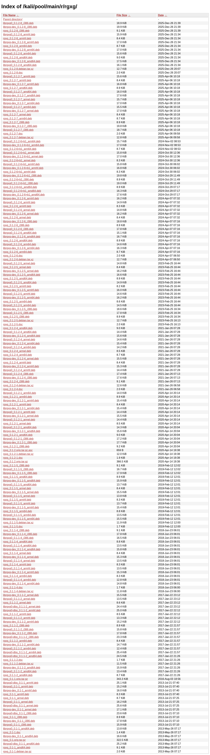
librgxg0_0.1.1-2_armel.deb (19, 598)
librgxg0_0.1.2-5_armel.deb (19, 263)
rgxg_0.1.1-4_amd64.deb (17, 541)
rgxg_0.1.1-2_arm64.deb (17, 640)
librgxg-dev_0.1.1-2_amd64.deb (21, 667)
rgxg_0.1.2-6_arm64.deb (17, 251)
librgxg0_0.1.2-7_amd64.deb (20, 91)
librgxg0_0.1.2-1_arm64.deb (19, 393)
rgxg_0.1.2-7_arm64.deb (17, 118)
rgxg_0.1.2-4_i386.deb (16, 381)
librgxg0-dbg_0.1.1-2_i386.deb (21, 637)
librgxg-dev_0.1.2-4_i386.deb (20, 377)
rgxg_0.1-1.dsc (12, 732)
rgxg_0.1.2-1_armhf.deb (17, 404)
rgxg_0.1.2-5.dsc (13, 324)
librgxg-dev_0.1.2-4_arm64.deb (21, 343)
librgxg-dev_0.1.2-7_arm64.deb (21, 103)
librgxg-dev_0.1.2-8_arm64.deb (21, 49)
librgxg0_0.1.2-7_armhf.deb (19, 76)
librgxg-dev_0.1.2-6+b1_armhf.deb (23, 168)
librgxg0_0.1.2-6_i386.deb (18, 229)
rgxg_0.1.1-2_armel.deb (17, 602)
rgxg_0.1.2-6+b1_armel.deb (19, 160)
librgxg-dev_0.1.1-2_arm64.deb (21, 644)
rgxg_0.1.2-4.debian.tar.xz (18, 385)
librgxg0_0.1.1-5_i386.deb (18, 469)
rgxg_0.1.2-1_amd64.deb (17, 434)
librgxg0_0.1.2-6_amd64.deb (20, 232)
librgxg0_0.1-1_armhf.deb (18, 686)
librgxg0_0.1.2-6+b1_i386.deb (20, 183)
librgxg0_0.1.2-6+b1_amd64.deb (22, 190)
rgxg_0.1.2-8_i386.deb (16, 30)
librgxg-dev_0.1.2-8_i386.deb (20, 26)
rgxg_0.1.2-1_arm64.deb (17, 396)
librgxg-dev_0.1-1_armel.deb (20, 709)
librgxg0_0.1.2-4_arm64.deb (19, 347)
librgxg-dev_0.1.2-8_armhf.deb (21, 42)
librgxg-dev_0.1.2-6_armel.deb (21, 213)
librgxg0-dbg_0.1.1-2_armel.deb (21, 606)
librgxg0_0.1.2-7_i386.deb (18, 129)
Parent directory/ (12, 19)
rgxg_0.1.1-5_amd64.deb (17, 476)
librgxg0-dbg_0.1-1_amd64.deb (21, 743)
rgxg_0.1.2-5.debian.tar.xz (18, 320)
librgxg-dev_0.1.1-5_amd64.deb (21, 480)
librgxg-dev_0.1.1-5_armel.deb (21, 492)
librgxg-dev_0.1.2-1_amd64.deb (21, 431)
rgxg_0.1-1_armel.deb (16, 698)
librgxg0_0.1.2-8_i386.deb (18, 23)
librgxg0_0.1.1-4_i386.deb (18, 537)
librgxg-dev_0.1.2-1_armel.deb (21, 415)
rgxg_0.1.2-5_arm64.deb (17, 301)
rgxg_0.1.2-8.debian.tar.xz (18, 68)
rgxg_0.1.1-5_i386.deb (16, 465)
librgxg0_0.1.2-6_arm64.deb (19, 244)
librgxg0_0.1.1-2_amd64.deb (20, 671)
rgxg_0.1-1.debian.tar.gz (17, 751)
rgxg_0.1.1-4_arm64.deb (17, 576)
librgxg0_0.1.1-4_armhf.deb (19, 568)
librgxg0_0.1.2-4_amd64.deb (20, 332)
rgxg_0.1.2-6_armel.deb (17, 217)
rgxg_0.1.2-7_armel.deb (17, 114)
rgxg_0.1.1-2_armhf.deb (17, 614)
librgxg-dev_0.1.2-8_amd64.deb (21, 61)
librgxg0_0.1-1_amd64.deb (18, 728)
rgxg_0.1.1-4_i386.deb (16, 530)
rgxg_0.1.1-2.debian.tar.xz (18, 663)
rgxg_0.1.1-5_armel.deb (17, 488)
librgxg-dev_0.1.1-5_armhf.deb (21, 507)
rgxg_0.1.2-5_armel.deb (17, 267)
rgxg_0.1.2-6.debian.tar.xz (18, 259)
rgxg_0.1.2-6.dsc (13, 255)
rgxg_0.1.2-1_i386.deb (16, 446)
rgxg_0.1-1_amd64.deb (16, 747)
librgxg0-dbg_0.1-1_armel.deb (20, 705)
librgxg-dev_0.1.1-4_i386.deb (20, 534)
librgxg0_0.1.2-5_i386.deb (18, 312)
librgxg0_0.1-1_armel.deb (18, 701)
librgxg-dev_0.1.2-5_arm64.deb (21, 297)
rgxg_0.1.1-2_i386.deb (16, 625)
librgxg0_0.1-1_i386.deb (17, 724)
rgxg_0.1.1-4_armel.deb (17, 553)
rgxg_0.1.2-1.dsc (13, 457)
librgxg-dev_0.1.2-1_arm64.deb (21, 408)
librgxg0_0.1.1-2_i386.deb (18, 629)
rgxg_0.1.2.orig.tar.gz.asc (18, 450)
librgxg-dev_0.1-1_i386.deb (19, 720)
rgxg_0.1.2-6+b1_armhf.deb (19, 171)
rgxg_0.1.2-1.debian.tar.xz (18, 454)
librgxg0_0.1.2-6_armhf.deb (19, 202)
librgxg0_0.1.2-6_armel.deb (19, 210)
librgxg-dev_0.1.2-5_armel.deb (21, 271)
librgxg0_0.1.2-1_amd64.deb (20, 427)
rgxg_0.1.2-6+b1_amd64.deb (20, 187)
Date (161, 15)
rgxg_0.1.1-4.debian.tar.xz (18, 591)
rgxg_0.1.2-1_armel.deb (17, 423)
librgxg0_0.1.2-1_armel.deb (19, 419)
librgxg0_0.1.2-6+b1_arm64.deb (21, 141)
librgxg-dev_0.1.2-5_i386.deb (20, 309)
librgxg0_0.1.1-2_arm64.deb (19, 648)
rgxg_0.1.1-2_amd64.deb (17, 675)
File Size (122, 15)
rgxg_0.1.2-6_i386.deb (16, 225)
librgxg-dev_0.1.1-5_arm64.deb (21, 518)
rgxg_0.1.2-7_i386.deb (16, 122)
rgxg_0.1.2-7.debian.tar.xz (18, 137)
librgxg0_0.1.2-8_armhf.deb (19, 34)
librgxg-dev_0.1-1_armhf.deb (20, 690)
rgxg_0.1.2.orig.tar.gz (15, 461)
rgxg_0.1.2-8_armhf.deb (17, 38)
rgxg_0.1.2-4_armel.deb (17, 351)
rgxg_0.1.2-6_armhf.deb (17, 206)
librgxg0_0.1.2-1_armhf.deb (19, 412)
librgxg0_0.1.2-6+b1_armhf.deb (21, 164)
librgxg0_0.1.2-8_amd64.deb (20, 65)
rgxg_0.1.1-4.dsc (13, 587)
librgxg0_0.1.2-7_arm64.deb (19, 107)
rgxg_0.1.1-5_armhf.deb (17, 499)
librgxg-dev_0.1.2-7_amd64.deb (21, 95)
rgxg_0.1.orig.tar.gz (14, 740)
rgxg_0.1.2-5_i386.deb (16, 316)
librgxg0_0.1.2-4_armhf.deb (19, 370)
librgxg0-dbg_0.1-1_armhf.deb (20, 682)
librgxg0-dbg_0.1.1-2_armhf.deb (22, 610)
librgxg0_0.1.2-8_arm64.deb (19, 53)
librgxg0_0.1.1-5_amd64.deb (20, 484)
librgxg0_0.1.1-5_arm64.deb (19, 515)
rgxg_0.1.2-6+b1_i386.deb (18, 179)
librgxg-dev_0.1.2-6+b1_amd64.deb (24, 194)
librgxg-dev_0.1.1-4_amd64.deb (21, 549)
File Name (9, 15)
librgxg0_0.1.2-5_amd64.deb (20, 282)
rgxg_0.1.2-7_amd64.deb (17, 88)
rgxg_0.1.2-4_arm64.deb (17, 354)
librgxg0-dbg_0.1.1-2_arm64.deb (22, 652)
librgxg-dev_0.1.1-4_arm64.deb (21, 583)
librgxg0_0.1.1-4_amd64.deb (20, 545)
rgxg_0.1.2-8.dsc (13, 72)
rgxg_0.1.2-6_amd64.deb (17, 240)
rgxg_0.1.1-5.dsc (13, 526)
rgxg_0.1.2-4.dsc (13, 389)
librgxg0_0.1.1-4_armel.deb (19, 560)
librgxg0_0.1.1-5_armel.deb (19, 496)
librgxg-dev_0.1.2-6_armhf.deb (21, 198)
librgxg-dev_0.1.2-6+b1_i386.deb (22, 175)
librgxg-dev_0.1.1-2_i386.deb (20, 633)
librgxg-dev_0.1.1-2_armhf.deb (21, 621)
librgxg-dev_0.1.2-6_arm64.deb (21, 248)
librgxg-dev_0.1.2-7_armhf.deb (21, 84)
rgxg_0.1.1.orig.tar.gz (15, 679)
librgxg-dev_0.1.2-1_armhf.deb (21, 400)
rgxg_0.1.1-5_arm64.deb (17, 511)
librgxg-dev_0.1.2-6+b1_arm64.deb (23, 145)
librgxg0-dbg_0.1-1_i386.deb (20, 713)
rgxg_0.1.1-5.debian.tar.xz (18, 522)
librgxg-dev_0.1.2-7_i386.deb (20, 126)
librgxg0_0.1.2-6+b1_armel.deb (21, 152)
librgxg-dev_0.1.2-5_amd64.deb (21, 274)
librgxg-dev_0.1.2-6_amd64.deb (21, 236)
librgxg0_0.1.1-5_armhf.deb (19, 503)
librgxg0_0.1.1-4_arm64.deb (19, 579)
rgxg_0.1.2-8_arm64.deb (17, 46)
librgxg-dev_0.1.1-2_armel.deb (21, 595)
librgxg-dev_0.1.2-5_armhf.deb (21, 290)
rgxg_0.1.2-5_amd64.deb (17, 278)
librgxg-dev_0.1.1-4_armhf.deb (21, 572)
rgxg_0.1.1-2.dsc (13, 659)
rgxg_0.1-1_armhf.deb (16, 694)
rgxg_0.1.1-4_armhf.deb (17, 564)
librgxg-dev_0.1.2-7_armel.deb (21, 110)
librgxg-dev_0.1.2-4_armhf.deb (21, 366)
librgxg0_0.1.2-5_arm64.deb (19, 305)
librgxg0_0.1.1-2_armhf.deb (19, 618)
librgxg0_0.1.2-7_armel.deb (19, 99)
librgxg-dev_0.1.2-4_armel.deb (21, 358)
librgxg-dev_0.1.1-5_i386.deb (20, 473)
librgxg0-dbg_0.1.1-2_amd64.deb (22, 656)
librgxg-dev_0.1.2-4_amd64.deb (21, 335)
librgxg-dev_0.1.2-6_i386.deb (20, 221)
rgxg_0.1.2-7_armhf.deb (17, 80)
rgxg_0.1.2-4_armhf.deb (17, 362)
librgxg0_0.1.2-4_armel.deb (19, 339)
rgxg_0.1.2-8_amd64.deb (17, 57)
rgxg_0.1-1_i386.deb (15, 717)
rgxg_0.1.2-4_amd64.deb (17, 328)
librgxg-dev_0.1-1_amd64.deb (20, 736)
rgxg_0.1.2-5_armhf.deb (17, 286)
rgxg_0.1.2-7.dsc (13, 133)
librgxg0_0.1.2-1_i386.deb (18, 438)
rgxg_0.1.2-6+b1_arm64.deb (19, 149)
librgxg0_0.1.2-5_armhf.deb (19, 293)
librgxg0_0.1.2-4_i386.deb (18, 373)
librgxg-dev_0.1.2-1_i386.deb (20, 442)
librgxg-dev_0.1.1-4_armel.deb (21, 557)
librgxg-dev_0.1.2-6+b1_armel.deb (23, 156)
